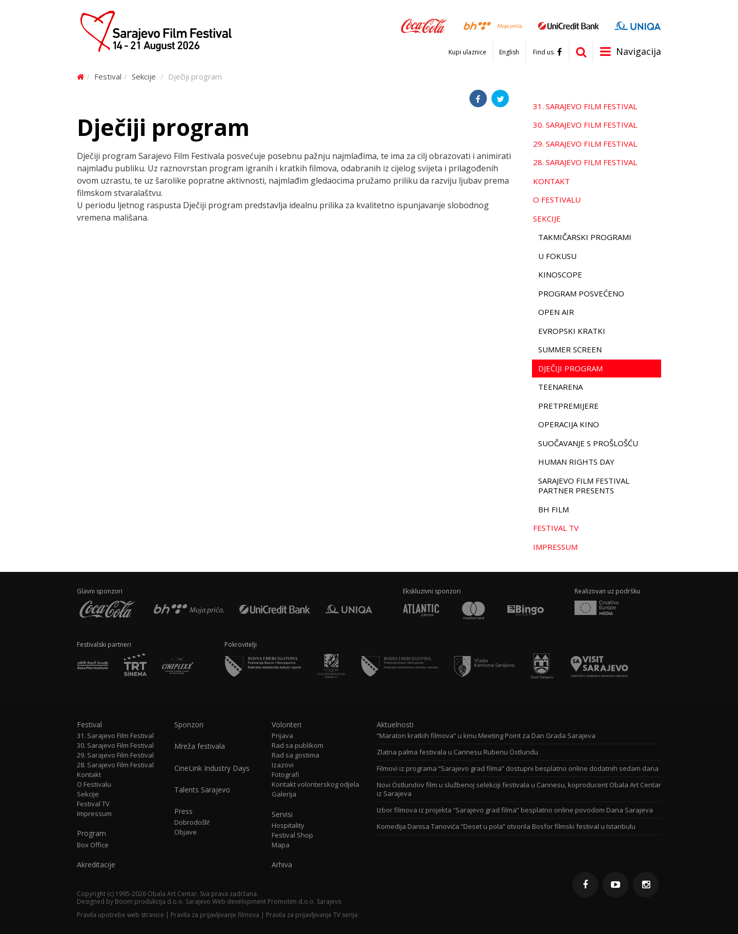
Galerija (284, 794)
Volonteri (286, 724)
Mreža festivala (199, 746)
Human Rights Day (576, 461)
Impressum (555, 547)
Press (183, 811)
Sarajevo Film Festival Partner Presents (583, 485)
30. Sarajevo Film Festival (585, 125)
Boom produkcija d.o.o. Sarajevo (163, 901)
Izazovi (283, 765)
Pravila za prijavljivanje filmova (215, 914)
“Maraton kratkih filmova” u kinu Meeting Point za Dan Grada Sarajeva (486, 735)
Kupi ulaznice (467, 52)
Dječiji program (570, 368)
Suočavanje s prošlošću (588, 443)
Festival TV (556, 528)
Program (91, 833)
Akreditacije (96, 864)
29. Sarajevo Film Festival (585, 143)
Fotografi (285, 774)
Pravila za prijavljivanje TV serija (312, 914)
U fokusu (557, 256)
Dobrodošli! (192, 822)
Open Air (556, 312)
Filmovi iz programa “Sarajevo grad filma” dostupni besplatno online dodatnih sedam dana (518, 768)
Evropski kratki (571, 331)
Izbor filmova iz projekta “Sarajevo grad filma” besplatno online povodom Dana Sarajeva (515, 810)
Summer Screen (570, 349)
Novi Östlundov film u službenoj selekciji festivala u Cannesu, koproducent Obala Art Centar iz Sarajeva (519, 789)
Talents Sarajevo (202, 789)
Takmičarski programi (584, 237)
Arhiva (282, 864)
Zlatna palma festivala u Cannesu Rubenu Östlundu (457, 752)
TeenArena (560, 387)
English (509, 52)
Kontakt (551, 181)
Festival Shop (292, 835)
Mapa (281, 845)
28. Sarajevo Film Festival (585, 162)
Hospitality (288, 825)
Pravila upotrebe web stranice (120, 914)
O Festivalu (557, 199)
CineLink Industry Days (212, 768)
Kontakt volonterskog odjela (315, 784)
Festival (107, 76)
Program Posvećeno (581, 293)
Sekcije (144, 76)
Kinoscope (560, 274)
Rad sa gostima (295, 755)
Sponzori (188, 724)
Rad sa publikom (297, 745)
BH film (553, 509)
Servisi (282, 814)
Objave (185, 832)
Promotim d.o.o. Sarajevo (305, 901)
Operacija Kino (568, 424)
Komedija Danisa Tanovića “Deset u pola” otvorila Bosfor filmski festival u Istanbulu (506, 826)
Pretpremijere (568, 406)
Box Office (93, 845)
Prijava (282, 735)
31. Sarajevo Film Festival (585, 106)
